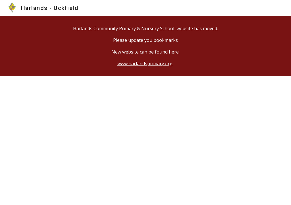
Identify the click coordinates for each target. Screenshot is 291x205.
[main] (145, 46)
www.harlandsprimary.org (144, 63)
